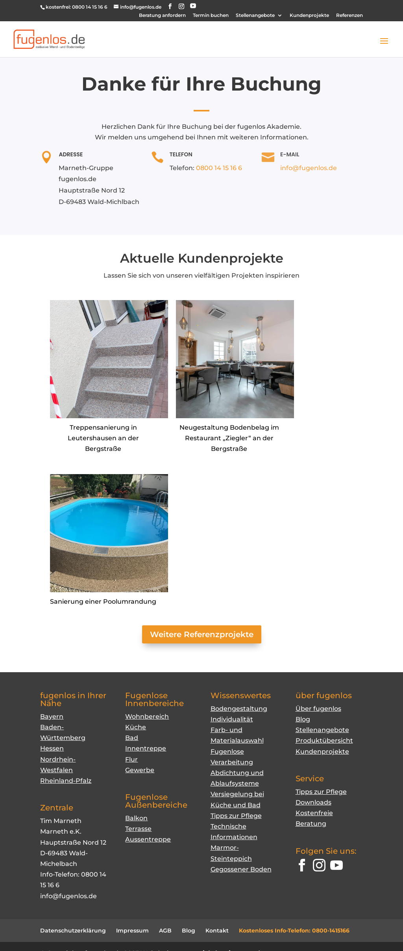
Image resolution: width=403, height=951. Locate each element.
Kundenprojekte (309, 15)
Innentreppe (145, 748)
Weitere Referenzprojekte (201, 634)
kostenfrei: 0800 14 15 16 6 (76, 7)
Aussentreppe (148, 839)
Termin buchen (211, 15)
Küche (135, 727)
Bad (131, 738)
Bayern (51, 716)
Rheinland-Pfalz (65, 780)
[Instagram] (319, 867)
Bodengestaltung (239, 708)
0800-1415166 (330, 930)
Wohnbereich (147, 716)
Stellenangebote (255, 15)
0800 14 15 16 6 (219, 168)
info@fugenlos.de (308, 168)
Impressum (132, 930)
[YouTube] (193, 6)
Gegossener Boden (241, 869)
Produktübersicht (324, 740)
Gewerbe (139, 770)
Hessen (52, 748)
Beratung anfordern (162, 15)
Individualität (232, 719)
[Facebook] (302, 867)
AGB (165, 930)
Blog (303, 719)
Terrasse (138, 828)
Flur (131, 759)
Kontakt (217, 930)
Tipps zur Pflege (236, 815)
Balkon (136, 818)
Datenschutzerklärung (73, 930)
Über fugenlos (318, 708)
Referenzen (349, 15)
